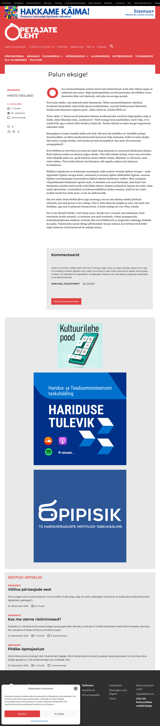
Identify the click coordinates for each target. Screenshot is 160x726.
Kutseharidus (122, 56)
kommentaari (57, 635)
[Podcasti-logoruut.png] (80, 561)
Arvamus (13, 90)
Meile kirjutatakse (15, 46)
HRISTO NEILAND (20, 95)
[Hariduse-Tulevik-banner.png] (80, 464)
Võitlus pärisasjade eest (29, 589)
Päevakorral (14, 56)
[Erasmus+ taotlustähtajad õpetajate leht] (80, 18)
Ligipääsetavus (145, 693)
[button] (75, 688)
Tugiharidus (144, 56)
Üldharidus (51, 56)
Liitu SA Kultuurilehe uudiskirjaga (144, 702)
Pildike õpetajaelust (26, 649)
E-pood (101, 46)
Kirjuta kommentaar (66, 301)
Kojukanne (88, 690)
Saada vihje (77, 46)
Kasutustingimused (39, 721)
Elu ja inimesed (16, 60)
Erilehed (62, 46)
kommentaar (16, 117)
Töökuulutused (40, 46)
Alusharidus (100, 56)
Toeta (112, 698)
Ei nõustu (59, 714)
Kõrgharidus (75, 56)
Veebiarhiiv (115, 685)
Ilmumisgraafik (91, 695)
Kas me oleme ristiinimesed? (34, 619)
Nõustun (22, 714)
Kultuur (36, 60)
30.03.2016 (89, 283)
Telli (89, 46)
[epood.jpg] (80, 367)
